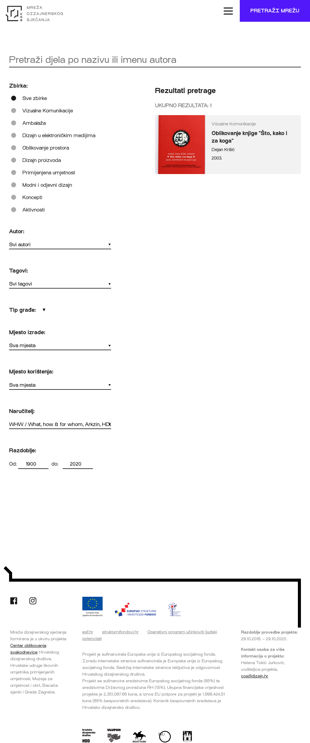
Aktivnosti (33, 210)
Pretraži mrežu (274, 11)
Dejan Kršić (223, 149)
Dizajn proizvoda (41, 160)
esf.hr (87, 631)
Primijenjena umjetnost (48, 173)
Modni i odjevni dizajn (47, 185)
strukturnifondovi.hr (120, 631)
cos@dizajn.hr (254, 676)
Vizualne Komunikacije (47, 111)
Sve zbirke (34, 98)
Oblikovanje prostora (45, 148)
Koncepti (32, 197)
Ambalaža (34, 123)
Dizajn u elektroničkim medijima (58, 135)
